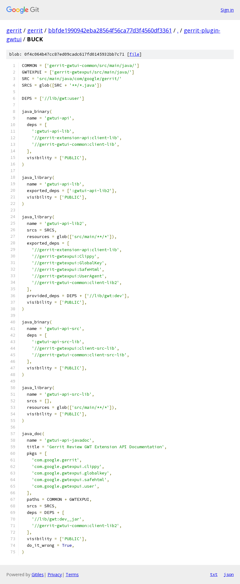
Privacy (55, 574)
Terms (72, 574)
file (134, 54)
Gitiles (38, 574)
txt (214, 574)
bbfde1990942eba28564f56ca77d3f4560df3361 (110, 30)
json (229, 574)
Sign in (227, 10)
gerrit (14, 30)
